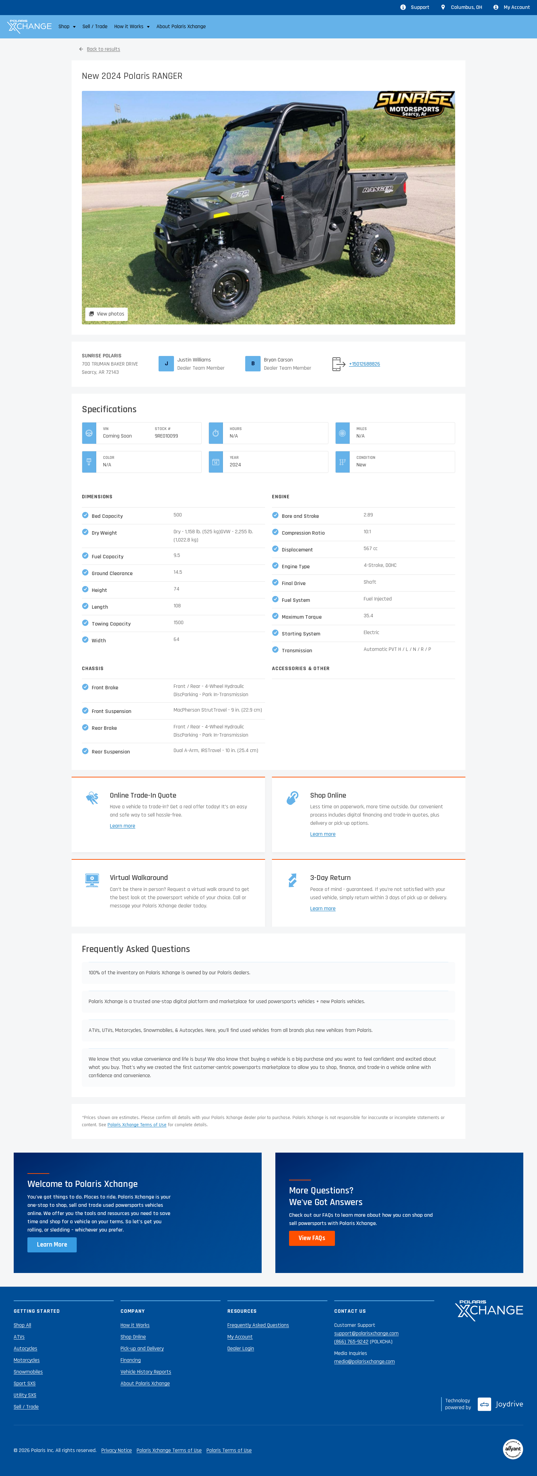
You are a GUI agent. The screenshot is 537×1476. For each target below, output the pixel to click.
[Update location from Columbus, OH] (461, 7)
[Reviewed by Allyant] (513, 1450)
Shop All (22, 1325)
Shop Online (133, 1337)
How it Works (135, 1325)
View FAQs (312, 1238)
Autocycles (25, 1348)
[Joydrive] (500, 1404)
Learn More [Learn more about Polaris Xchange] (52, 1245)
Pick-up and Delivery (142, 1348)
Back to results (103, 49)
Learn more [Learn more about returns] (323, 908)
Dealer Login (240, 1348)
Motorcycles (27, 1360)
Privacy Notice (116, 1450)
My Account (511, 7)
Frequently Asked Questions (258, 1325)
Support (414, 7)
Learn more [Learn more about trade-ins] (122, 826)
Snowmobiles (28, 1372)
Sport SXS (25, 1383)
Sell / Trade (95, 26)
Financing (131, 1360)
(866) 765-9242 (351, 1341)
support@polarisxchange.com (366, 1333)
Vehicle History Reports (146, 1372)
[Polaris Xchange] (29, 27)
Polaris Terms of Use (229, 1450)
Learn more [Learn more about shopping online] (323, 834)
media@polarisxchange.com (364, 1361)
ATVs (19, 1337)
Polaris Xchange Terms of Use (137, 1125)
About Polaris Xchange (181, 26)
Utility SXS (25, 1395)
